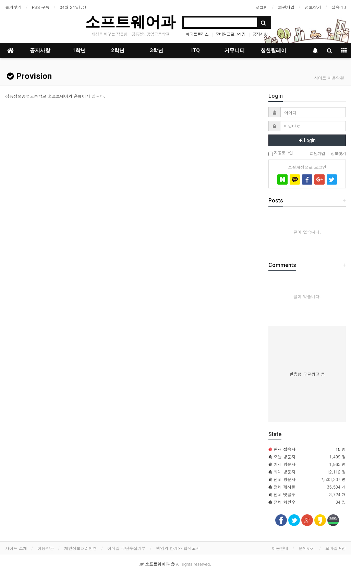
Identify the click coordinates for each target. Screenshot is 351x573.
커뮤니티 (234, 50)
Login (307, 140)
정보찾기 (313, 7)
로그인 (261, 7)
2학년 (117, 50)
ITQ (195, 50)
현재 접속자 (284, 449)
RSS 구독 (40, 7)
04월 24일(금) (73, 7)
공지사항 (259, 34)
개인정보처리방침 (80, 548)
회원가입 (286, 7)
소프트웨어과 (130, 21)
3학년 (156, 50)
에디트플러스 (197, 34)
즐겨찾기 (13, 7)
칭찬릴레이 (273, 50)
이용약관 (45, 548)
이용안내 (280, 548)
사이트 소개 (16, 548)
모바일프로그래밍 (230, 34)
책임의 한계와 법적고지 (178, 548)
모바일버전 (335, 548)
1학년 (79, 50)
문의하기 (307, 548)
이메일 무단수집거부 (126, 548)
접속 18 (338, 7)
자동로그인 (280, 153)
